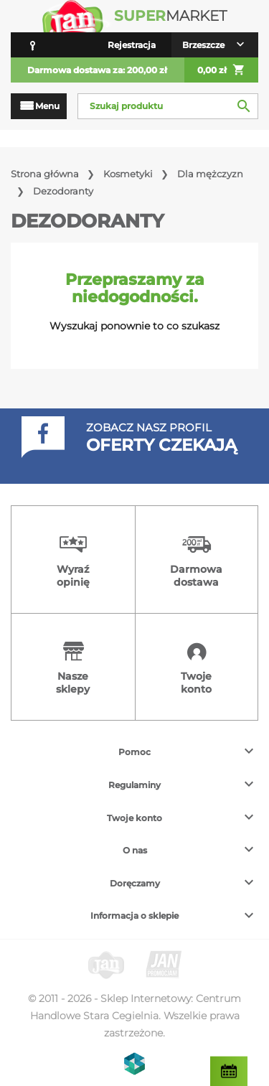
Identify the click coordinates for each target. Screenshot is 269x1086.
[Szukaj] (167, 106)
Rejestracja (132, 44)
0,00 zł (221, 70)
